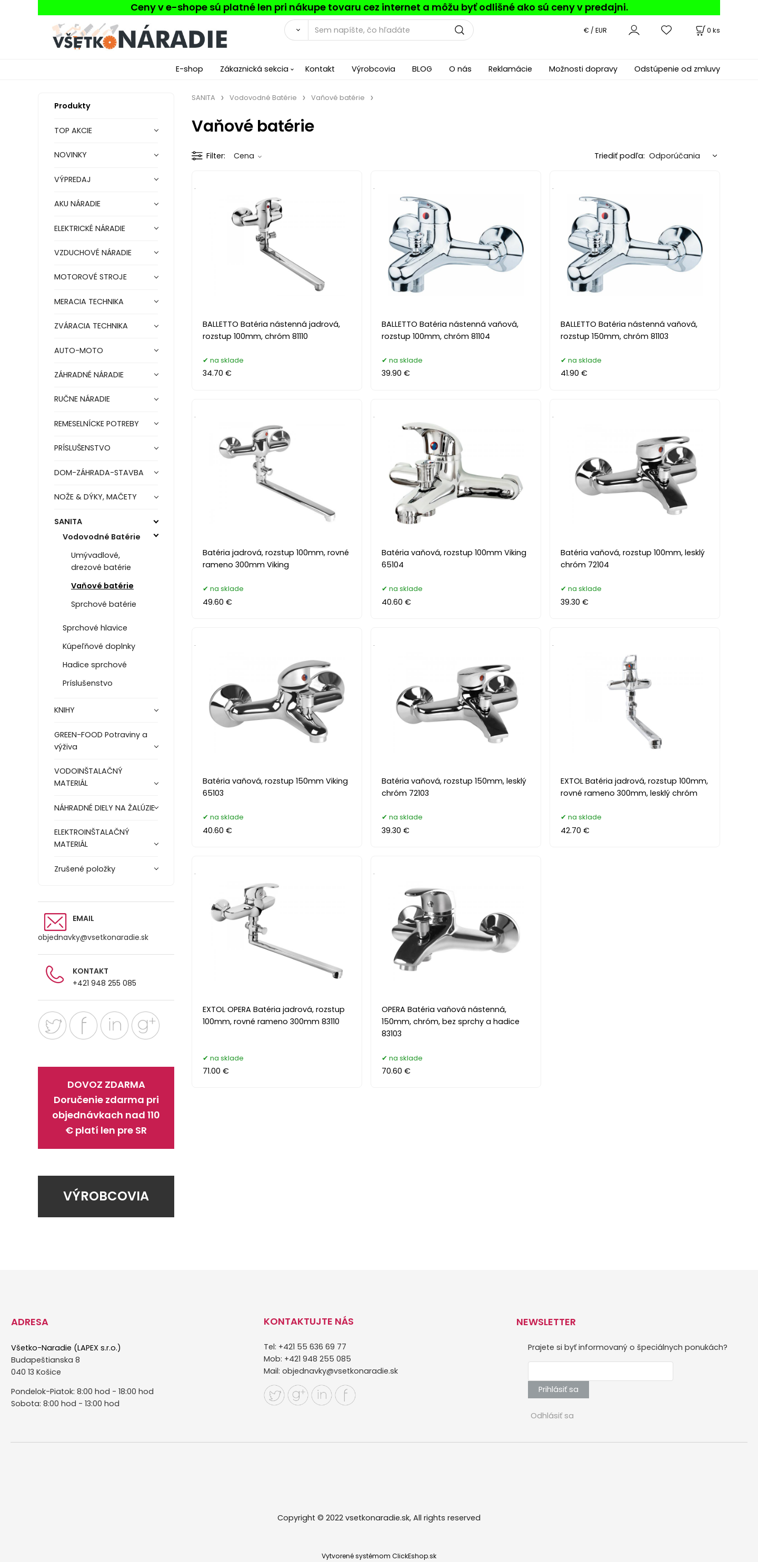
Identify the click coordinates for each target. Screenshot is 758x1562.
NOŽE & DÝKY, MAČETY (95, 497)
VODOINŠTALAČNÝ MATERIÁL (88, 777)
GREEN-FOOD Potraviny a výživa (100, 740)
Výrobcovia (373, 69)
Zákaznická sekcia (254, 69)
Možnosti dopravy (583, 69)
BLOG (422, 69)
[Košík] (707, 30)
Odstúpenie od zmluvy (677, 69)
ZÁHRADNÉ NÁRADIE (89, 374)
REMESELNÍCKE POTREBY (96, 423)
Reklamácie (510, 69)
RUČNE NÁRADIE (82, 399)
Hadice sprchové (95, 664)
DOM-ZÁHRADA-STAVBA (99, 472)
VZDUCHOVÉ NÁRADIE (93, 252)
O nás (460, 69)
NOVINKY (70, 154)
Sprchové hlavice (95, 628)
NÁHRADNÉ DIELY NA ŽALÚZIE (104, 808)
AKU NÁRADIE (77, 203)
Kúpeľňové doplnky (99, 646)
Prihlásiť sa (558, 1389)
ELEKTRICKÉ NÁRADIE (89, 228)
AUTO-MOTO (78, 350)
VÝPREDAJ (72, 179)
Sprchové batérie (103, 604)
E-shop (189, 69)
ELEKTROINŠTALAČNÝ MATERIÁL (91, 838)
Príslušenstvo (88, 683)
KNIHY (64, 710)
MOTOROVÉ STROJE (90, 277)
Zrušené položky (84, 869)
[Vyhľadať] (296, 30)
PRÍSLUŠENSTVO (82, 448)
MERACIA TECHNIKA (89, 301)
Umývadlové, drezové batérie (101, 561)
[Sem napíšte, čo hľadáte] (391, 30)
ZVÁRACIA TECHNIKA (91, 326)
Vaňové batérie (102, 585)
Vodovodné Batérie (102, 537)
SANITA (68, 521)
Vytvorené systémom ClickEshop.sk (379, 1555)
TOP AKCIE (73, 130)
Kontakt (320, 69)
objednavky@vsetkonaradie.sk (93, 937)
